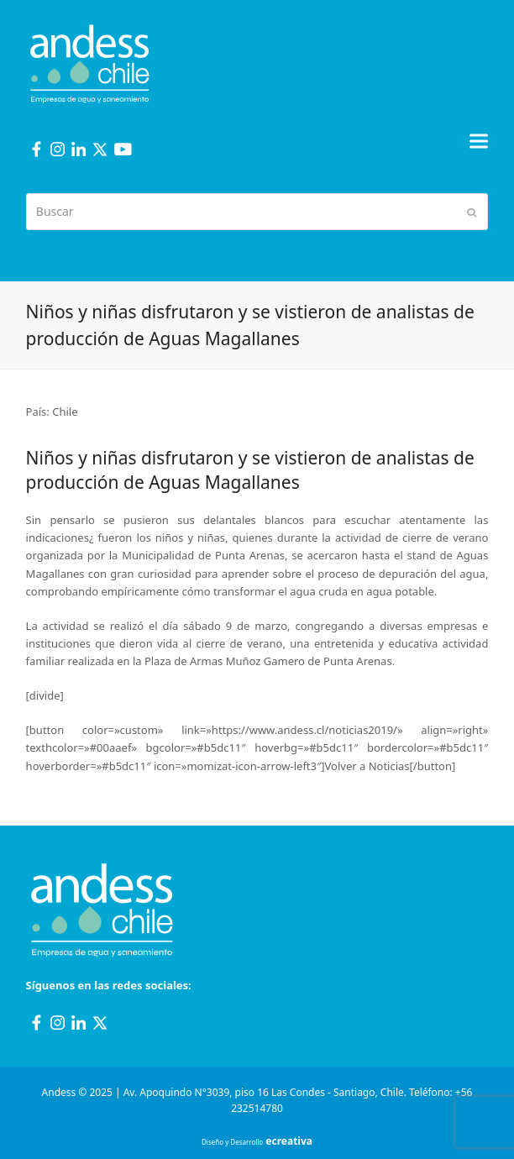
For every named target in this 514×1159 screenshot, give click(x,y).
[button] (478, 141)
